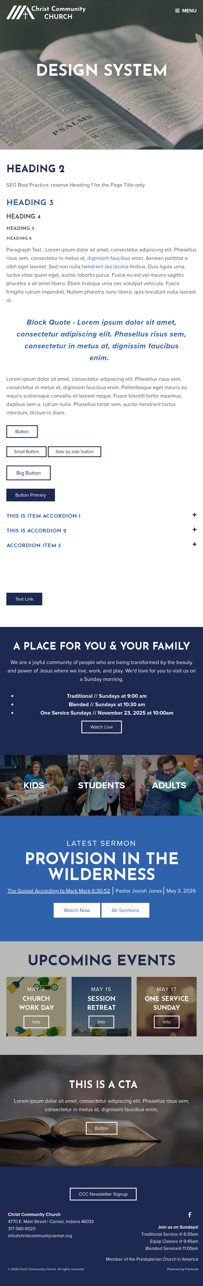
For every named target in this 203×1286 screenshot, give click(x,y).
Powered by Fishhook (182, 1269)
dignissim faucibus (108, 258)
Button (22, 431)
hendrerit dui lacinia (105, 266)
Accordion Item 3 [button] (34, 545)
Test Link (24, 599)
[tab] (101, 516)
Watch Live (101, 727)
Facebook (190, 1214)
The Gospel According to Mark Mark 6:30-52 (58, 891)
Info (36, 1021)
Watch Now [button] (77, 910)
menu (185, 10)
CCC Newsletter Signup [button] (103, 1194)
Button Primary (30, 495)
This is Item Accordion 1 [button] (44, 516)
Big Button (28, 473)
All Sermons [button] (125, 910)
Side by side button (75, 451)
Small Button (26, 451)
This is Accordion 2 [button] (36, 531)
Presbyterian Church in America (167, 1259)
